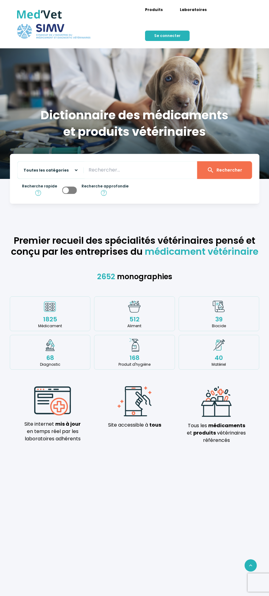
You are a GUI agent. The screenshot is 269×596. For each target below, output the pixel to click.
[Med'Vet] (39, 14)
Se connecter (167, 35)
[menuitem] (154, 10)
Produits (154, 9)
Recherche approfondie (105, 186)
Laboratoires (193, 9)
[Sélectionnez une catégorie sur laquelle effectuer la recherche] (47, 170)
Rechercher (224, 170)
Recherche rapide (39, 186)
